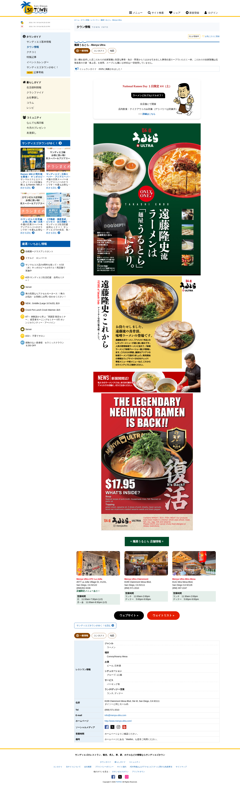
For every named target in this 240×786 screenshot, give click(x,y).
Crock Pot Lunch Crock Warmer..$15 (42, 310)
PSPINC (119, 782)
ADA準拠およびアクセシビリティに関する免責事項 (151, 767)
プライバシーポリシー (104, 767)
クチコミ (31, 52)
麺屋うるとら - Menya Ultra (111, 20)
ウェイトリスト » (163, 615)
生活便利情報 (34, 87)
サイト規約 (121, 767)
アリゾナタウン (138, 772)
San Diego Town (34, 8)
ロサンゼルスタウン (120, 772)
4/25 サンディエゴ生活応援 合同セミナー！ (44, 279)
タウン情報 (33, 47)
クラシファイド (35, 92)
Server (28, 287)
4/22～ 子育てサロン (35, 336)
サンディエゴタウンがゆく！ (42, 67)
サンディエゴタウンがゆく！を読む (95, 625)
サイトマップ (181, 767)
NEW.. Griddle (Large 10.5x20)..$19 (42, 303)
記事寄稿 (38, 72)
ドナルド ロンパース (36, 258)
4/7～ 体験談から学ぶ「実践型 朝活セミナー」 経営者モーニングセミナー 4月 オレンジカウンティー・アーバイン (45, 319)
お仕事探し (33, 97)
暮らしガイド (120, 762)
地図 (112, 50)
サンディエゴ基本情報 (39, 41)
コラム (30, 102)
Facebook (113, 777)
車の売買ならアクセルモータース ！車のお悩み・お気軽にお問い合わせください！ (45, 295)
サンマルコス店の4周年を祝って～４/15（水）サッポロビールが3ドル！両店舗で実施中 (45, 267)
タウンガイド (105, 762)
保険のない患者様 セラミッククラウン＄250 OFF (44, 344)
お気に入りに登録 (212, 36)
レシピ (30, 107)
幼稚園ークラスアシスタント (39, 251)
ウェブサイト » (129, 615)
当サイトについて (73, 767)
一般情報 (84, 50)
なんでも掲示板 (35, 122)
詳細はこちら (148, 114)
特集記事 (31, 57)
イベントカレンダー (38, 62)
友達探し (31, 132)
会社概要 (88, 767)
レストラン (95, 20)
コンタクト (99, 50)
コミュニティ (134, 762)
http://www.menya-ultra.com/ (118, 721)
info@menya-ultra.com (115, 715)
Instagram (127, 777)
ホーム (76, 20)
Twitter (120, 777)
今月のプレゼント (36, 127)
